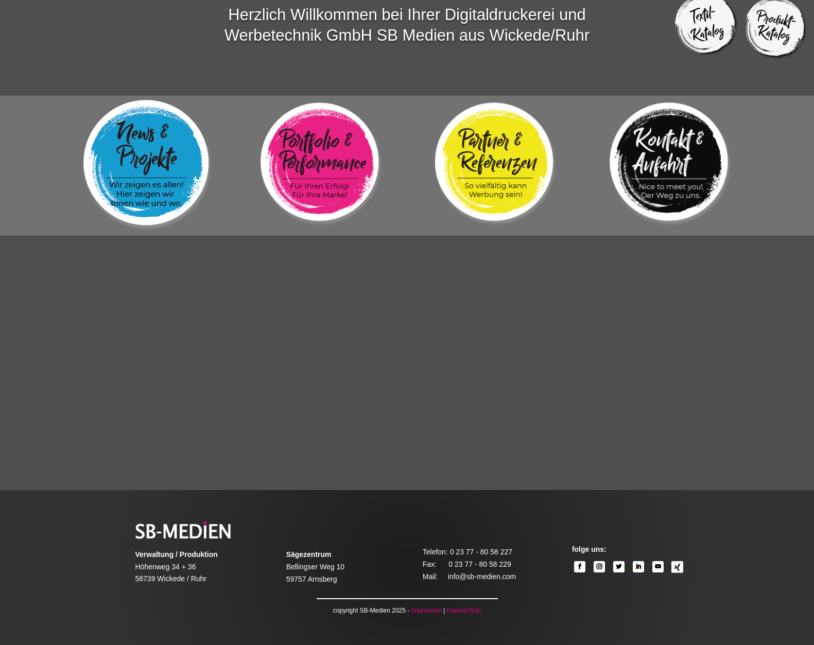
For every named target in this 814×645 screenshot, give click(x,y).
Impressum (426, 610)
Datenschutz (464, 610)
